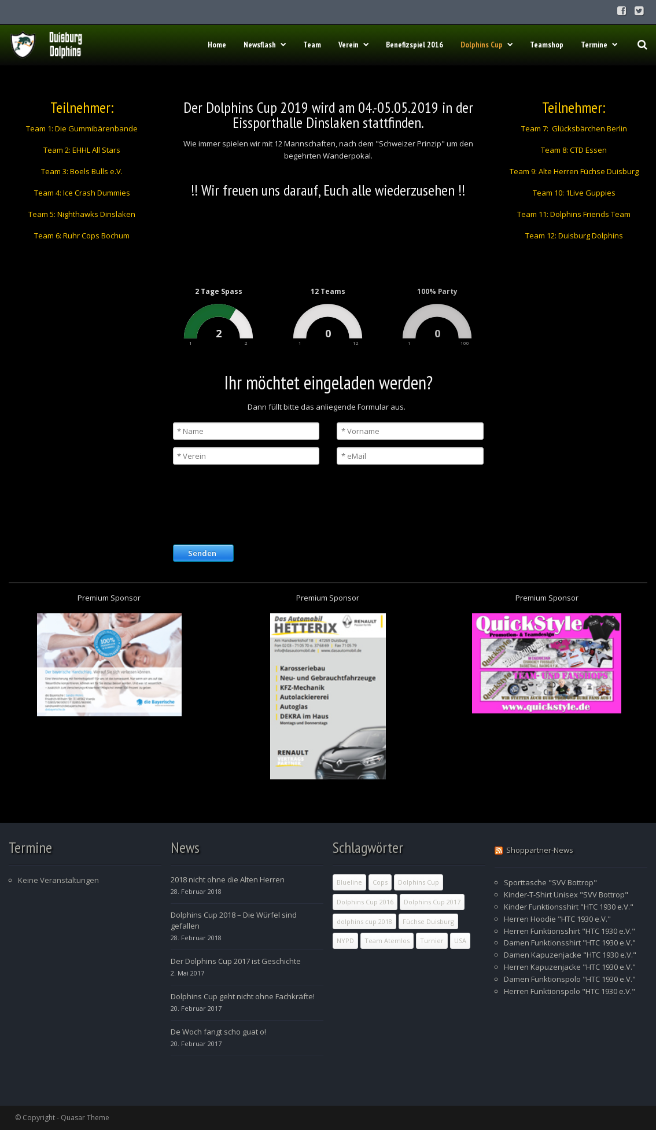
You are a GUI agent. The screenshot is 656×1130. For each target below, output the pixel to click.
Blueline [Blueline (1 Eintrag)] (349, 882)
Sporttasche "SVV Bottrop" (550, 882)
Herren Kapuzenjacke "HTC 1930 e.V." (570, 967)
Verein (353, 44)
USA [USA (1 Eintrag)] (460, 940)
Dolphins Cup (486, 44)
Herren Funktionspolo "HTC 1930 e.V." (569, 991)
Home (217, 44)
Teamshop (546, 44)
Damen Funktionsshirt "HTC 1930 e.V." (570, 942)
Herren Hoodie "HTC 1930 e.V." (557, 919)
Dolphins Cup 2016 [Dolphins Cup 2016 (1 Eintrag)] (365, 901)
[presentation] (261, 503)
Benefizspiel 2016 (414, 44)
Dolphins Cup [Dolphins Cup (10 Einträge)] (418, 882)
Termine (599, 44)
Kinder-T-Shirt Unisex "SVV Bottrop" (566, 894)
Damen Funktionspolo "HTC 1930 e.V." (570, 979)
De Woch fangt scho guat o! (218, 1031)
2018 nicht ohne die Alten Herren (228, 879)
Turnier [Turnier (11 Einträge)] (432, 940)
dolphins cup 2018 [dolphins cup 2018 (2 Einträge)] (364, 921)
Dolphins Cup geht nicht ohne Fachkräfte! (243, 996)
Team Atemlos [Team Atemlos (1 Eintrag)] (387, 940)
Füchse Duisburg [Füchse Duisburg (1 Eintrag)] (428, 921)
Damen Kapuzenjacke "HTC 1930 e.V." (570, 954)
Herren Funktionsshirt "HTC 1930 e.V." (569, 931)
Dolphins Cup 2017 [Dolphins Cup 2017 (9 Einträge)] (432, 901)
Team (312, 44)
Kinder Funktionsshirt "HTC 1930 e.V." (568, 906)
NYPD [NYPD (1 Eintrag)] (345, 940)
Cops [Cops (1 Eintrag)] (380, 882)
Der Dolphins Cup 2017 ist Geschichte (236, 961)
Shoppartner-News (539, 850)
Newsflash (265, 44)
